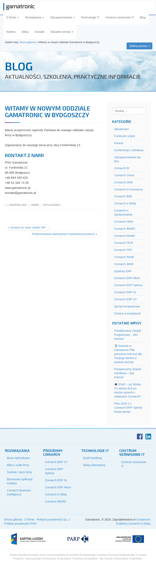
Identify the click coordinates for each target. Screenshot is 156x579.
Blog (143, 17)
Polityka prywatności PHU (20, 523)
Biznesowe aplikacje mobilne (19, 481)
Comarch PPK (123, 250)
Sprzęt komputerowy (127, 306)
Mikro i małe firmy (18, 465)
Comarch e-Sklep (125, 203)
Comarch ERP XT (125, 299)
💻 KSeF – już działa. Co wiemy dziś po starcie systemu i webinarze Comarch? (127, 390)
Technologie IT (90, 17)
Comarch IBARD (124, 228)
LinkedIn (148, 436)
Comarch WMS (123, 264)
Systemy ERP (123, 271)
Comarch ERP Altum (127, 278)
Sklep (25, 31)
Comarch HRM (123, 221)
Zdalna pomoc (139, 46)
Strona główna (13, 519)
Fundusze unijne (124, 136)
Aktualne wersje (62, 31)
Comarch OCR (123, 242)
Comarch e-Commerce (128, 189)
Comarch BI (121, 168)
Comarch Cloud (124, 175)
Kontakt (39, 31)
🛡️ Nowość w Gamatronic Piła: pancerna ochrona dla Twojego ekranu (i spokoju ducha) (128, 354)
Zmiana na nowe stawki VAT (27, 227)
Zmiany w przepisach (127, 313)
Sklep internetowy (94, 465)
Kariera (10, 31)
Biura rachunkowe (18, 458)
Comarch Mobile (124, 235)
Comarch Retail (124, 257)
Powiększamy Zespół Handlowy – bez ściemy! (127, 373)
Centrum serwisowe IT (120, 17)
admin (35, 205)
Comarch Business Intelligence (19, 492)
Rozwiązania (34, 17)
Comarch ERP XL (125, 292)
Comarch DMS (123, 182)
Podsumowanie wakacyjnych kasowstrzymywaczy (64, 234)
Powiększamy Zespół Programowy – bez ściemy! (127, 334)
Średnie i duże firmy (19, 472)
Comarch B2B (123, 196)
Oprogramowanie (62, 17)
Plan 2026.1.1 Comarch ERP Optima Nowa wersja (128, 407)
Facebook (140, 436)
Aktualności (51, 205)
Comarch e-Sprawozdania (123, 212)
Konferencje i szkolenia (128, 150)
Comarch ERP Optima (128, 285)
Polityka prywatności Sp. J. (53, 519)
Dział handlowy (92, 458)
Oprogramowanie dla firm (127, 159)
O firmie (12, 17)
